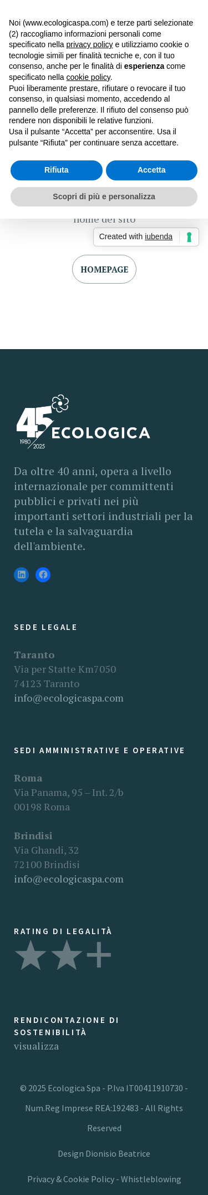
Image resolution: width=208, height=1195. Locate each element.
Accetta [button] (152, 169)
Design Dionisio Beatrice (104, 1153)
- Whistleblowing (147, 1178)
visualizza (36, 1045)
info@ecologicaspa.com (69, 697)
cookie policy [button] (88, 77)
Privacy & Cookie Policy (70, 1178)
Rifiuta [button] (56, 169)
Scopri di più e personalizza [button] (104, 196)
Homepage (104, 269)
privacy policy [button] (90, 44)
